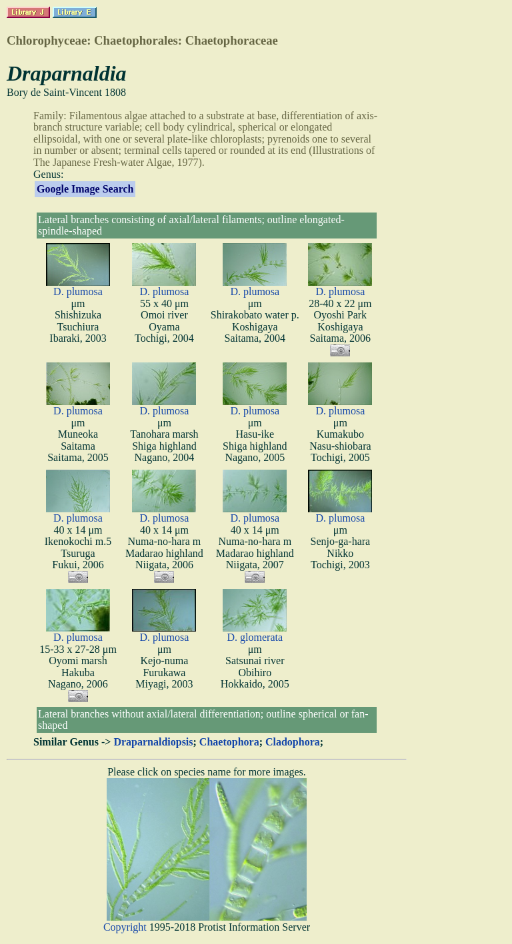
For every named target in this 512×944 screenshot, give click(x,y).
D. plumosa (78, 291)
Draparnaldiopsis (153, 741)
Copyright (125, 927)
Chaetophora (229, 741)
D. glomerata (255, 637)
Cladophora (292, 741)
